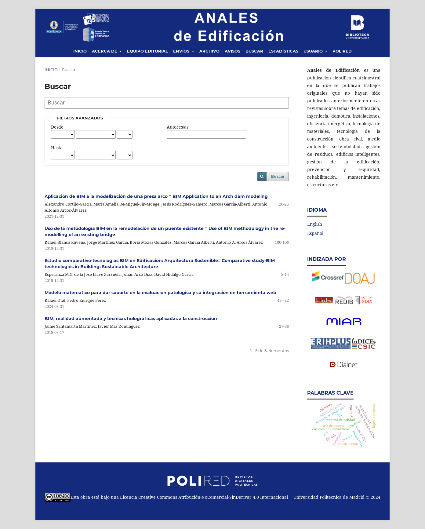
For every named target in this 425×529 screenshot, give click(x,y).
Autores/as (177, 127)
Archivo (209, 51)
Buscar (254, 51)
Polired (342, 51)
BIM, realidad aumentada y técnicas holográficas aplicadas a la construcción (131, 318)
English (314, 224)
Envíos (182, 51)
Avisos (232, 51)
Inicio (80, 51)
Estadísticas (283, 51)
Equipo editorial (147, 51)
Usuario (313, 51)
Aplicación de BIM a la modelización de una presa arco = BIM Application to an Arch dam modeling (156, 196)
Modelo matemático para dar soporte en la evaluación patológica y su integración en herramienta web (160, 292)
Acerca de (105, 51)
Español (315, 233)
